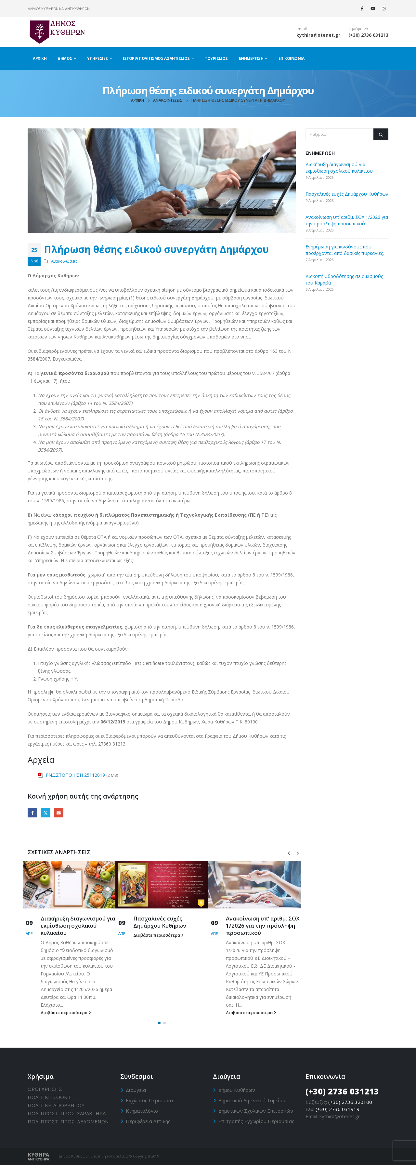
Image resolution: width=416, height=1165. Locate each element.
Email (58, 812)
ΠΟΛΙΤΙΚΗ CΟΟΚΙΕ (50, 1097)
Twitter (45, 812)
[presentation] (289, 852)
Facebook (32, 812)
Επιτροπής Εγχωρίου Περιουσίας (256, 1121)
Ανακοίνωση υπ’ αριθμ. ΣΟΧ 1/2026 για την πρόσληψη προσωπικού (262, 925)
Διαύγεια (136, 1090)
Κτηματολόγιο (142, 1110)
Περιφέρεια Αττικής (148, 1121)
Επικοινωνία (292, 58)
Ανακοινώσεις (64, 261)
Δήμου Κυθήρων (236, 1090)
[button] (159, 1023)
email (301, 29)
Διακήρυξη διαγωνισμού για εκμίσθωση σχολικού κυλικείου (78, 925)
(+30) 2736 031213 (368, 35)
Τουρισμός (216, 58)
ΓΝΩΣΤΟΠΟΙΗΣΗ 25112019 (75, 775)
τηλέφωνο (358, 29)
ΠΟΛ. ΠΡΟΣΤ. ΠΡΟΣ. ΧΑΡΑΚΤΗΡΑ (67, 1113)
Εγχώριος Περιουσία (149, 1100)
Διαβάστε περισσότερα (66, 1012)
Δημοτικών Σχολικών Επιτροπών (255, 1110)
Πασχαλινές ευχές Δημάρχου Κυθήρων (159, 922)
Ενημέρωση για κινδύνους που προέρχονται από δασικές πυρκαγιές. (345, 250)
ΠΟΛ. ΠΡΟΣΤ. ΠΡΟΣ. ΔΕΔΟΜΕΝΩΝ (68, 1121)
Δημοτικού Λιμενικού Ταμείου (251, 1100)
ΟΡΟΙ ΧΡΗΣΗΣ (45, 1089)
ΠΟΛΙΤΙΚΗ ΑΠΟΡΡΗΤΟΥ (56, 1105)
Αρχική (39, 58)
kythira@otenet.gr (318, 35)
